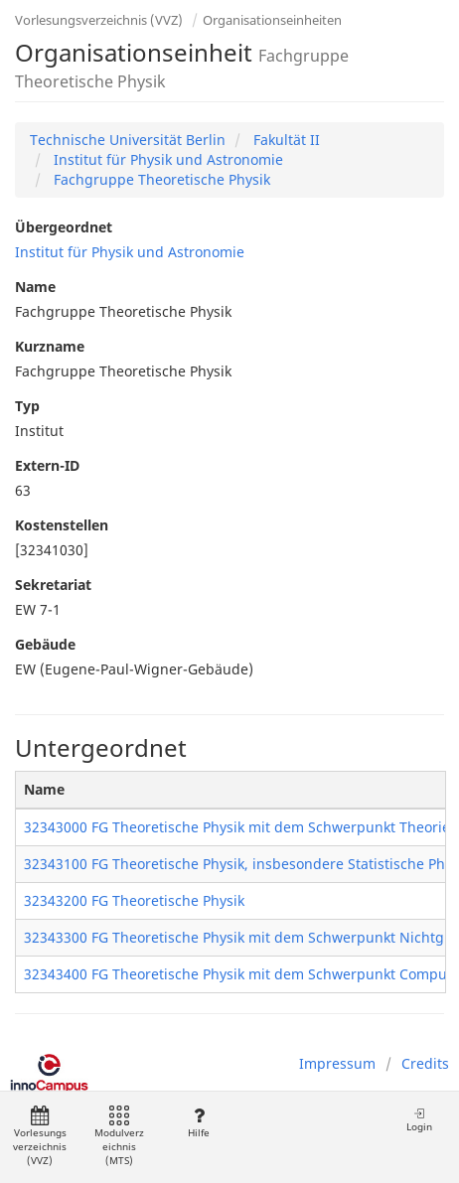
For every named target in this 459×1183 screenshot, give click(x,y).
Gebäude (45, 644)
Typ (27, 405)
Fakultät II (284, 139)
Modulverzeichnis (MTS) (119, 1137)
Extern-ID (47, 465)
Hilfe (198, 1123)
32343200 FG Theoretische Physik (134, 900)
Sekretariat (53, 584)
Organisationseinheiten (272, 20)
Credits (425, 1063)
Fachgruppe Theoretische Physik (160, 179)
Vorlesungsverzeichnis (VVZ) (99, 20)
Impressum (337, 1063)
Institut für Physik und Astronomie (166, 159)
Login (419, 1120)
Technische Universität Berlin (128, 139)
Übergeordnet (63, 227)
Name (35, 286)
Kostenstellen (61, 525)
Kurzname (49, 346)
